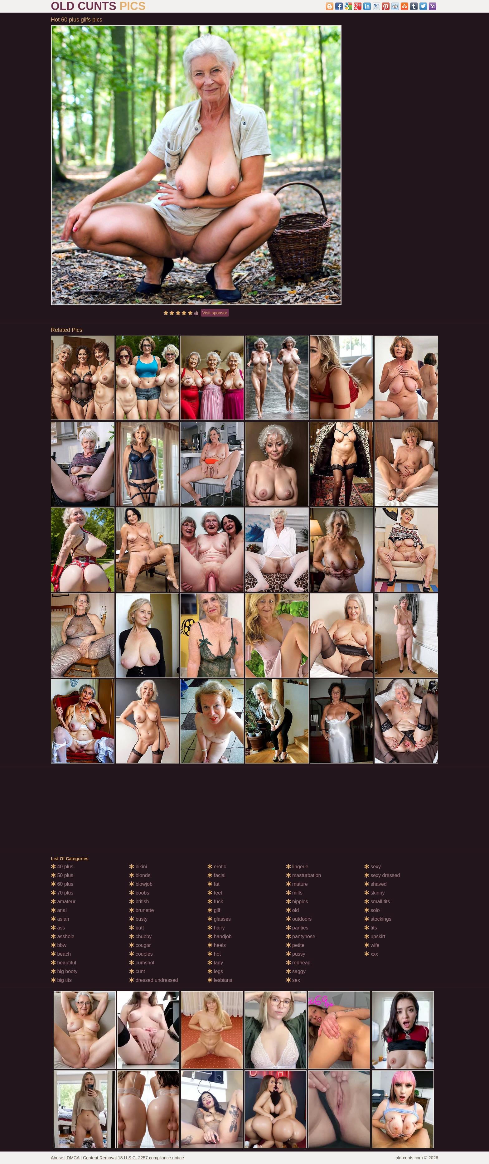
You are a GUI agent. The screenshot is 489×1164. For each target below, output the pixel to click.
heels (216, 945)
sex (293, 980)
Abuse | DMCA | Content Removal (84, 1157)
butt (136, 927)
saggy (296, 971)
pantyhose (300, 936)
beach (61, 954)
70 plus (62, 892)
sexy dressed (382, 875)
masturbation (303, 875)
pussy (295, 954)
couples (141, 954)
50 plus (62, 875)
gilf (213, 910)
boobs (139, 892)
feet (214, 892)
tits (370, 927)
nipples (297, 901)
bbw (58, 945)
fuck (215, 901)
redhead (298, 962)
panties (297, 927)
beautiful (63, 962)
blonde (140, 875)
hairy (216, 927)
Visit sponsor (214, 312)
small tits (377, 901)
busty (138, 919)
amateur (63, 901)
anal (59, 910)
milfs (294, 892)
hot (214, 954)
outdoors (299, 919)
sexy (372, 866)
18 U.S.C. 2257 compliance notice (151, 1157)
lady (215, 962)
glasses (219, 919)
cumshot (141, 962)
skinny (374, 892)
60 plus (62, 884)
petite (295, 945)
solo (372, 910)
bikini (138, 866)
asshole (63, 936)
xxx (371, 954)
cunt (137, 971)
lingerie (297, 866)
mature (297, 884)
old (292, 910)
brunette (141, 910)
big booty (64, 971)
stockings (377, 919)
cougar (140, 945)
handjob (219, 936)
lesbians (219, 980)
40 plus (62, 866)
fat (213, 884)
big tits (61, 980)
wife (372, 945)
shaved (375, 884)
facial (216, 875)
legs (215, 971)
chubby (140, 936)
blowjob (141, 884)
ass (58, 927)
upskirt (374, 936)
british (139, 901)
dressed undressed (153, 980)
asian (60, 919)
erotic (216, 866)
